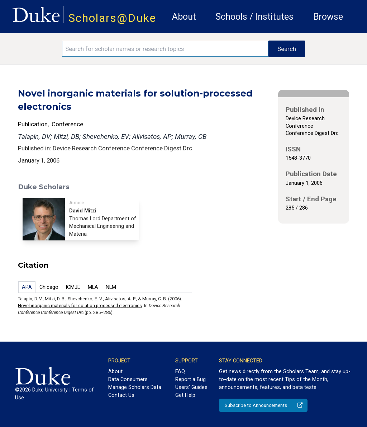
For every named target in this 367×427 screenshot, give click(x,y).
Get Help (185, 395)
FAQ (180, 371)
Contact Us (121, 395)
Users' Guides (191, 387)
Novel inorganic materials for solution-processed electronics (80, 305)
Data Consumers (128, 379)
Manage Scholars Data (134, 387)
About (184, 16)
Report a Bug (190, 379)
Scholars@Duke (112, 18)
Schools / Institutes (254, 16)
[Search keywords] (165, 49)
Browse (328, 16)
